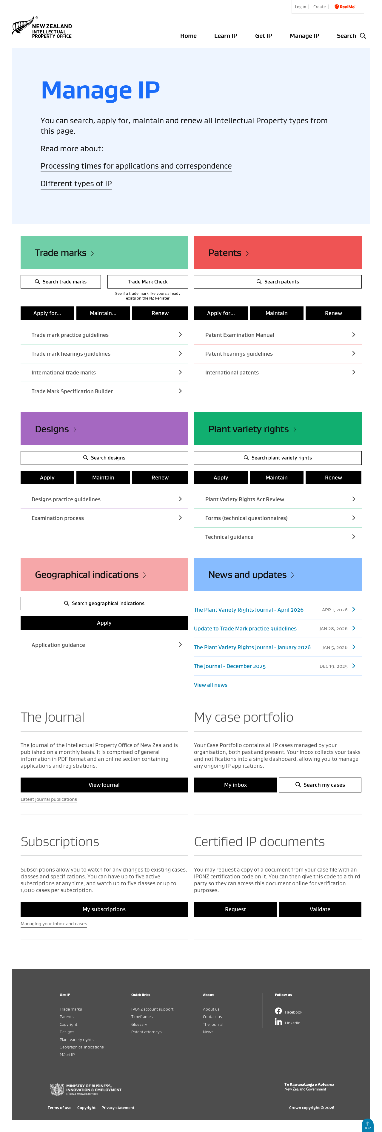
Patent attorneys (146, 1031)
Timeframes (142, 1016)
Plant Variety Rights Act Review (280, 499)
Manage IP (304, 35)
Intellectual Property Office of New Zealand (43, 27)
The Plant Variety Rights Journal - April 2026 (274, 609)
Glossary (139, 1024)
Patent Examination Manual (280, 334)
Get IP (263, 35)
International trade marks (106, 372)
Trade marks (61, 252)
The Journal (213, 1024)
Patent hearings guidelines (280, 353)
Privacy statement (117, 1107)
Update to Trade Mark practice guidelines (274, 628)
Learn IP (225, 35)
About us (211, 1008)
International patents (280, 372)
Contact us (212, 1016)
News (208, 1031)
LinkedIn (293, 1022)
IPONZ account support (152, 1008)
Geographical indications (87, 574)
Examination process (106, 518)
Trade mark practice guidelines (106, 334)
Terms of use (59, 1107)
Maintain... (103, 313)
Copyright (68, 1024)
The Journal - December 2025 (274, 666)
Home (188, 35)
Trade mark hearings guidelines (106, 353)
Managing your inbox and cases (54, 923)
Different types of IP (76, 183)
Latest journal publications (49, 799)
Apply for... (47, 313)
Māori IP (67, 1054)
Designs (52, 428)
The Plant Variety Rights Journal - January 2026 (274, 647)
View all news (210, 684)
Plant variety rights (248, 428)
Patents (224, 252)
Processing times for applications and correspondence (136, 165)
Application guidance (106, 644)
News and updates (247, 574)
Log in (300, 7)
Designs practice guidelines (106, 499)
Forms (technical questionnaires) (280, 518)
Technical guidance (280, 536)
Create (319, 7)
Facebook (293, 1011)
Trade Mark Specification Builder (106, 391)
